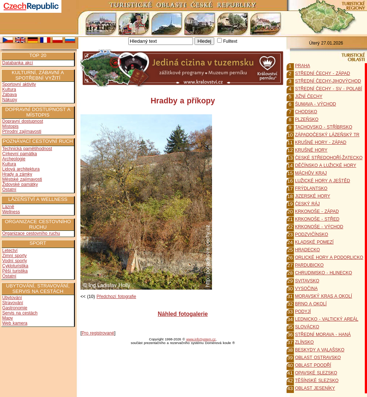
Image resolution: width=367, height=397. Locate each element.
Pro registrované (98, 333)
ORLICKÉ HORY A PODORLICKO (329, 257)
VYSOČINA (306, 288)
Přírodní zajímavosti (21, 131)
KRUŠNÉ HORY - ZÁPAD (320, 142)
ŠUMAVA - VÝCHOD (315, 104)
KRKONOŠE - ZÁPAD (317, 211)
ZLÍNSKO (304, 342)
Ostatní (9, 189)
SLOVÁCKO (307, 326)
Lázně (8, 206)
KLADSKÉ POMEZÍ (314, 242)
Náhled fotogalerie (183, 314)
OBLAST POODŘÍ (313, 365)
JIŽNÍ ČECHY (308, 96)
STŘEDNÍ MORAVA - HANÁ (323, 334)
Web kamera (14, 323)
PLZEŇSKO (306, 119)
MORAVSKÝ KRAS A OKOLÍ (323, 296)
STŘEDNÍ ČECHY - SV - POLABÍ (328, 88)
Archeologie (13, 158)
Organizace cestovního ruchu (31, 233)
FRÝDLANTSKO (311, 188)
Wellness (11, 211)
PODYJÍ (303, 311)
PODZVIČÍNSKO (311, 234)
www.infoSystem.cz (201, 339)
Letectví (10, 250)
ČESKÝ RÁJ (307, 203)
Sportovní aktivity (19, 84)
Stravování (12, 302)
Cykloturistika (15, 265)
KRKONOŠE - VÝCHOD (319, 226)
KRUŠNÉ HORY (311, 150)
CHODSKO (306, 111)
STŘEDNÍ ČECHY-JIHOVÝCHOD (328, 81)
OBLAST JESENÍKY (315, 388)
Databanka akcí (17, 62)
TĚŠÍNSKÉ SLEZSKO (316, 380)
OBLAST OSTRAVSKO (318, 357)
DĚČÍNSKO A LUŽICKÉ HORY (325, 165)
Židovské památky (20, 184)
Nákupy (9, 99)
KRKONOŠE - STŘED (317, 219)
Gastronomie (14, 307)
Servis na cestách (20, 313)
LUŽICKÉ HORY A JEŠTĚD (322, 180)
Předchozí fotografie (116, 296)
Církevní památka (19, 153)
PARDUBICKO (309, 265)
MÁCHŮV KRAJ (311, 173)
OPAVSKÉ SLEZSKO (316, 372)
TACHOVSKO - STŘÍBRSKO (323, 127)
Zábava (9, 94)
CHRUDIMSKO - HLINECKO (323, 272)
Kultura (9, 89)
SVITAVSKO (307, 280)
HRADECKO (307, 249)
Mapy (7, 318)
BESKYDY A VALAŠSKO (319, 349)
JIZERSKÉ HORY (312, 196)
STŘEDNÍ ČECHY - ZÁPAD (322, 73)
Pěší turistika (15, 271)
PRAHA (302, 65)
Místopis (10, 126)
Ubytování (12, 297)
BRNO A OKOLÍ (311, 303)
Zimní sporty (14, 255)
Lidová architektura (20, 169)
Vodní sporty (14, 260)
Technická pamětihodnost (27, 148)
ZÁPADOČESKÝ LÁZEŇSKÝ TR (327, 134)
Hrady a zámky (17, 174)
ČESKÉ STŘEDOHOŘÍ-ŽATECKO (329, 157)
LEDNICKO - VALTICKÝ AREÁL (326, 319)
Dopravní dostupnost (22, 121)
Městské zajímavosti (22, 179)
